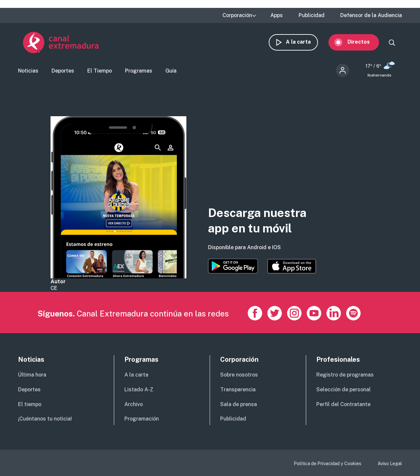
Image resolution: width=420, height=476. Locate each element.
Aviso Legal (390, 463)
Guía (171, 71)
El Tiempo (99, 71)
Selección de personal (343, 389)
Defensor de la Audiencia (371, 15)
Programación (141, 419)
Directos (363, 42)
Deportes (63, 71)
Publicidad (312, 15)
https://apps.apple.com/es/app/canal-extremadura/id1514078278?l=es (291, 266)
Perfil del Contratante (343, 404)
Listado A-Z (138, 389)
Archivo (133, 404)
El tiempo (29, 404)
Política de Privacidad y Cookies (327, 463)
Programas (138, 71)
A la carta (303, 42)
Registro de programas (345, 375)
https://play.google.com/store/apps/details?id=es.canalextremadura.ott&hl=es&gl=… (233, 266)
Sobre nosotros (239, 375)
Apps (276, 15)
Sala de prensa (238, 404)
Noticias (28, 71)
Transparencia (238, 389)
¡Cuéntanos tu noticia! (45, 419)
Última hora (32, 375)
